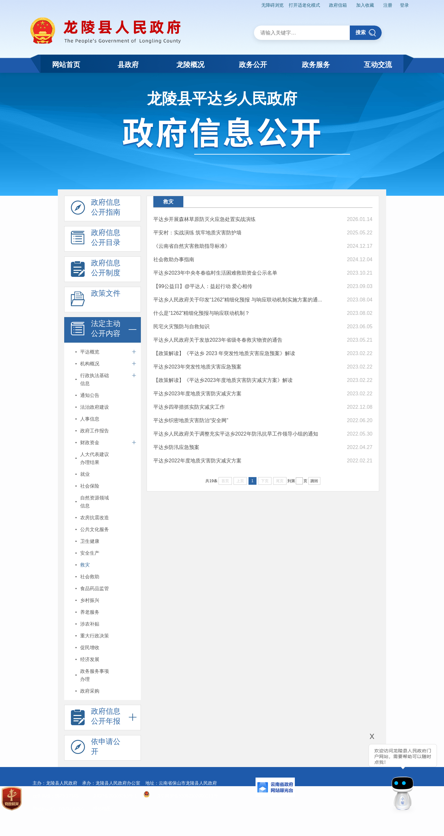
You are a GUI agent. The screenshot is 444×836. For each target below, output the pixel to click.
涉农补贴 (89, 624)
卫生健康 (89, 541)
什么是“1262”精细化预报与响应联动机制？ (201, 313)
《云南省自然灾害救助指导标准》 (191, 246)
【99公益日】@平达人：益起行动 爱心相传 (202, 286)
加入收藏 (365, 5)
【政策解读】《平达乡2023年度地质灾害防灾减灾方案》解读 (223, 380)
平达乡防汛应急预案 (176, 447)
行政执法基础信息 (94, 379)
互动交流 (378, 65)
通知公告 (89, 395)
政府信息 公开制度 (95, 269)
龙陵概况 (190, 65)
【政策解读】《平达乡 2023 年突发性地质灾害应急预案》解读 (224, 353)
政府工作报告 (94, 430)
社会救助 (89, 576)
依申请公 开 (95, 748)
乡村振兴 (89, 600)
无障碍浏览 (272, 5)
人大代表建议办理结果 (94, 458)
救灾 (85, 564)
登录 (404, 5)
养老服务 (89, 612)
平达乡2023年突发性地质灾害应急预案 (197, 366)
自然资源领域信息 (94, 501)
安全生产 (89, 553)
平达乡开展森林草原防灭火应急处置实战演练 (204, 219)
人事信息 (89, 419)
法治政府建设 (94, 407)
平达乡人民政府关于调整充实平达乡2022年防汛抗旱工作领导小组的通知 (235, 434)
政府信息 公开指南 (95, 209)
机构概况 (89, 363)
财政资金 (89, 442)
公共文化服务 (94, 529)
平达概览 (89, 351)
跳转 (314, 481)
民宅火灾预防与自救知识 (181, 326)
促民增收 (89, 647)
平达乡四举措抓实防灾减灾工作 (189, 407)
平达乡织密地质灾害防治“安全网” (190, 420)
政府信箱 (338, 5)
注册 (387, 5)
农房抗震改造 (94, 517)
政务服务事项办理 (94, 675)
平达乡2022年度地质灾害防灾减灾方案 (197, 460)
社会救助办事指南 (173, 259)
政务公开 (253, 65)
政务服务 (316, 65)
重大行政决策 (94, 635)
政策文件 (95, 300)
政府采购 (89, 691)
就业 (85, 474)
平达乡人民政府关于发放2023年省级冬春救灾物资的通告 (217, 340)
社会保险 (89, 486)
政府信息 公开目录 (95, 239)
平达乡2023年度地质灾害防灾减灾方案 (197, 393)
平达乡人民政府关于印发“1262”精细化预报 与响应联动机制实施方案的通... (237, 299)
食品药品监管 (94, 588)
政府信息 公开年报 (95, 718)
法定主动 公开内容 (95, 330)
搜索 (366, 33)
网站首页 (66, 65)
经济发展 (89, 659)
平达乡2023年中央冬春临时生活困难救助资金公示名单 (215, 273)
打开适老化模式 (304, 5)
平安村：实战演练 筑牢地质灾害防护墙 (197, 232)
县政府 (128, 65)
